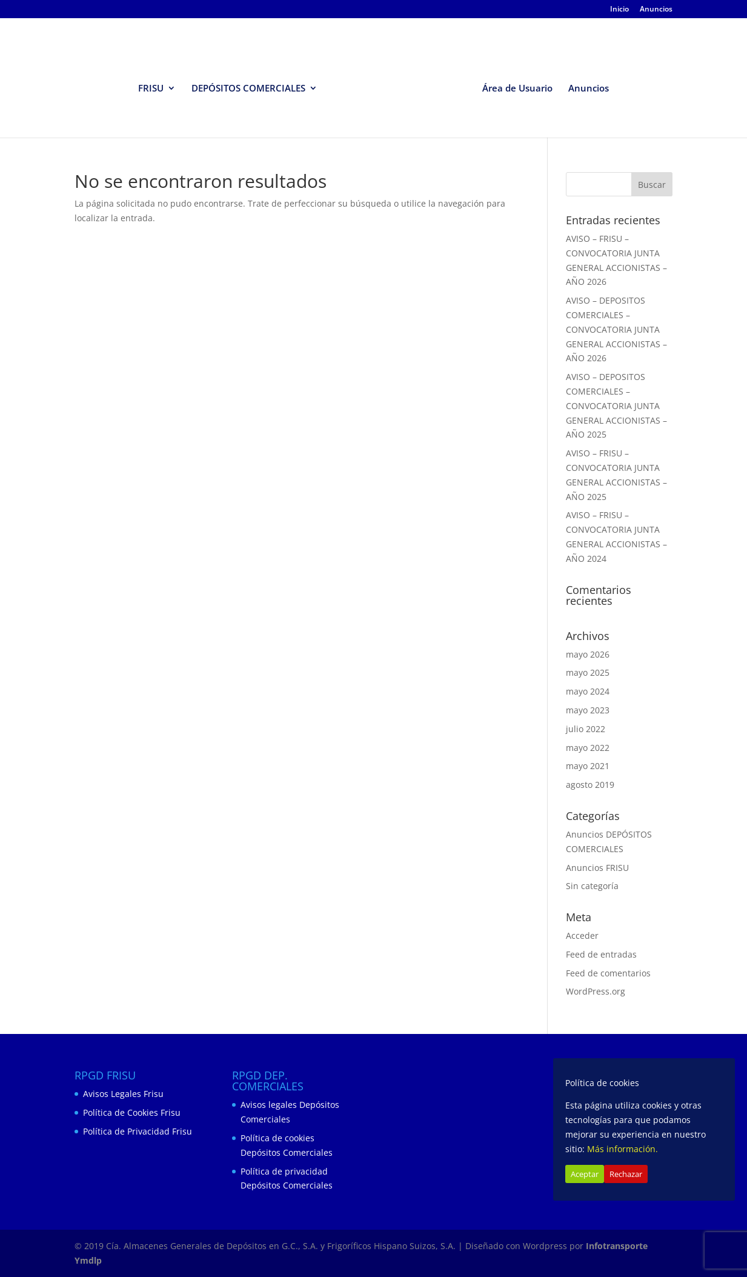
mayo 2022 (587, 747)
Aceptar (585, 1174)
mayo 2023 (587, 710)
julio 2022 (585, 729)
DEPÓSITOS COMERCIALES (248, 89)
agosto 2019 (590, 784)
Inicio (619, 9)
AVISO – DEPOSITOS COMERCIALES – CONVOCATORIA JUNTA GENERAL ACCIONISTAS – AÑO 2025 (616, 405)
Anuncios (656, 9)
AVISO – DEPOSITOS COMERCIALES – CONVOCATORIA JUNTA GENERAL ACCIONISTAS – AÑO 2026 (616, 329)
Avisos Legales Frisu (123, 1093)
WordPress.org (595, 991)
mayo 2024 (587, 691)
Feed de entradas (601, 954)
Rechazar (625, 1174)
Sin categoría (592, 886)
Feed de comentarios (608, 973)
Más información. (622, 1149)
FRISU (151, 89)
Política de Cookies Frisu (132, 1112)
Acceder (582, 935)
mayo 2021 (587, 766)
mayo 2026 (587, 654)
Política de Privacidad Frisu (137, 1131)
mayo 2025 (587, 672)
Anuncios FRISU (597, 867)
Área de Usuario (517, 89)
